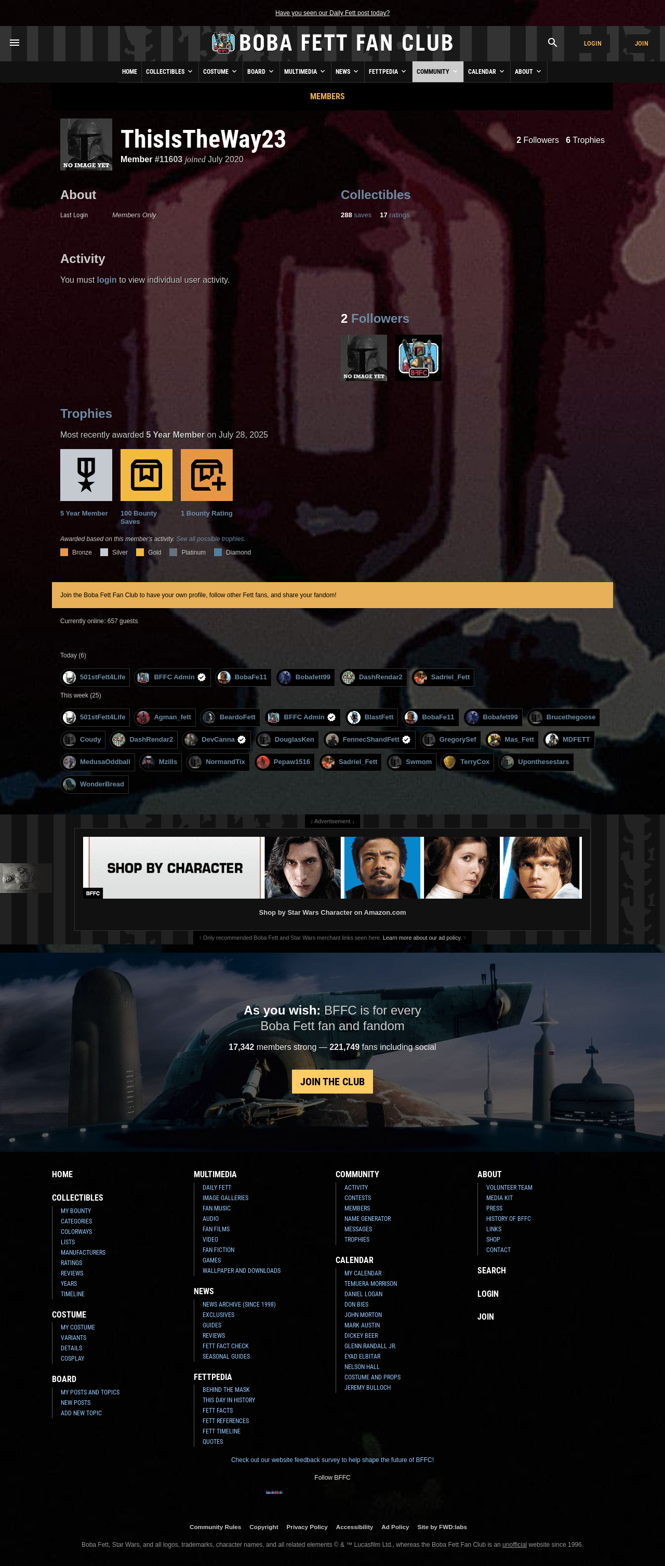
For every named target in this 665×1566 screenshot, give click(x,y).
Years (69, 1283)
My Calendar (362, 1273)
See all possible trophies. (210, 539)
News (348, 71)
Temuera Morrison (370, 1283)
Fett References (226, 1421)
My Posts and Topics (90, 1392)
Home (129, 71)
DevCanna (215, 739)
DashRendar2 (372, 677)
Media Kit (499, 1198)
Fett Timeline (222, 1431)
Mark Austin (362, 1325)
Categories (76, 1221)
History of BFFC (508, 1218)
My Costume (78, 1327)
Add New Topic (81, 1413)
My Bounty (76, 1211)
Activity (356, 1187)
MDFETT (568, 739)
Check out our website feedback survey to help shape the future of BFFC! (332, 1460)
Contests (357, 1198)
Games (212, 1260)
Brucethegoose (562, 717)
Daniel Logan (363, 1294)
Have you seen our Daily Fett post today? (332, 13)
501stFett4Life (94, 677)
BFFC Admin (171, 677)
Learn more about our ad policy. (422, 938)
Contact (498, 1250)
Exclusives (218, 1315)
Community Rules (215, 1526)
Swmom (410, 762)
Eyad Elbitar (362, 1356)
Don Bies (356, 1304)
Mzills (159, 762)
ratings (394, 215)
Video (210, 1239)
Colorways (76, 1231)
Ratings (71, 1263)
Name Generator (367, 1218)
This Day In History (229, 1400)
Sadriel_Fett (442, 677)
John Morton (363, 1315)
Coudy (82, 739)
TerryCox (466, 762)
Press (494, 1208)
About (529, 71)
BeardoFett (229, 717)
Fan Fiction (218, 1250)
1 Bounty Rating (207, 483)
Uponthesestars (535, 762)
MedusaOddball (96, 762)
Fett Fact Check (226, 1346)
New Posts (75, 1402)
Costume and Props (372, 1377)
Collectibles (170, 71)
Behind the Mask (226, 1389)
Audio (211, 1218)
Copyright (263, 1526)
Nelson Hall (362, 1367)
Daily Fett (217, 1187)
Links (493, 1229)
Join (641, 43)
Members (327, 96)
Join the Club (332, 1081)
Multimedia (305, 71)
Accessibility (354, 1526)
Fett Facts (218, 1410)
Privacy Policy (307, 1526)
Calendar (487, 71)
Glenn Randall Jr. (370, 1346)
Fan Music (217, 1208)
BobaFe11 (242, 677)
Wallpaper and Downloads (242, 1270)
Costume (220, 71)
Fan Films (216, 1229)
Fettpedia (388, 71)
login (107, 279)
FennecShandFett (368, 739)
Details (71, 1348)
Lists (68, 1242)
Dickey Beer (361, 1335)
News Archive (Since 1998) (239, 1304)
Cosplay (72, 1358)
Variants (73, 1337)
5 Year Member (86, 483)
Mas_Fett (511, 739)
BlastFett (371, 717)
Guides (212, 1325)
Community (438, 71)
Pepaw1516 (283, 762)
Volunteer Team (509, 1187)
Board (261, 71)
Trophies (585, 140)
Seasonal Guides (226, 1356)
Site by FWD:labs (442, 1526)
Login (593, 43)
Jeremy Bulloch (367, 1387)
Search (491, 1270)
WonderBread (93, 784)
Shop (493, 1239)
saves (356, 215)
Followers (537, 140)
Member (136, 159)
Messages (358, 1229)
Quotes (213, 1441)
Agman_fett (164, 717)
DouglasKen (286, 739)
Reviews (72, 1273)
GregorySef (449, 739)
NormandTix (217, 762)
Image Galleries (225, 1198)
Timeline (73, 1294)
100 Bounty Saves (146, 487)
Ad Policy (395, 1526)
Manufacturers (83, 1252)
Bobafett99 (304, 677)
